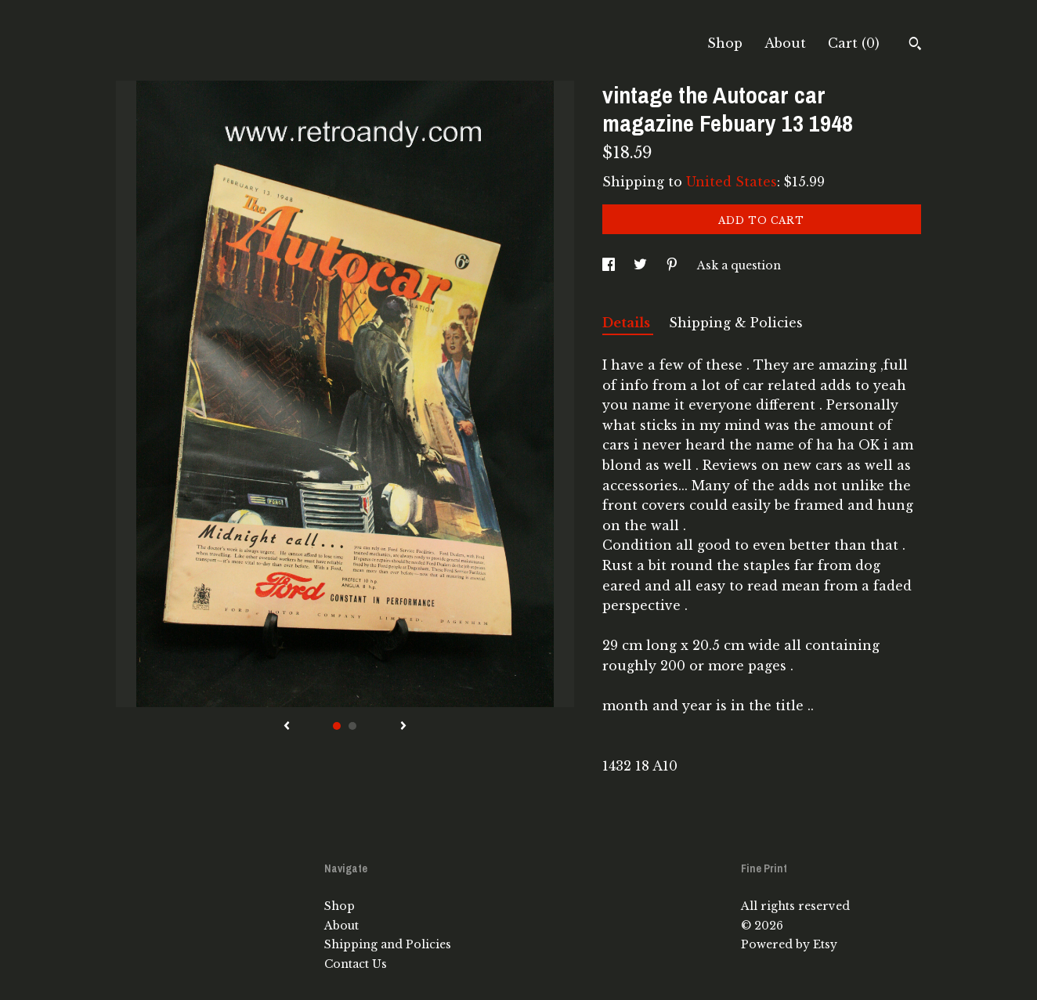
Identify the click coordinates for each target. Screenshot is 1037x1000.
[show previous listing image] (287, 726)
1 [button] (337, 726)
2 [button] (352, 726)
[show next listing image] (403, 726)
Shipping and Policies (387, 944)
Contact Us (355, 964)
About (785, 43)
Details (627, 322)
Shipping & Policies (736, 322)
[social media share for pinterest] (673, 265)
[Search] (915, 45)
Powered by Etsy (789, 944)
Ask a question (739, 265)
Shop (725, 43)
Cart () (854, 43)
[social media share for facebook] (610, 265)
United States (731, 182)
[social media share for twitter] (642, 265)
